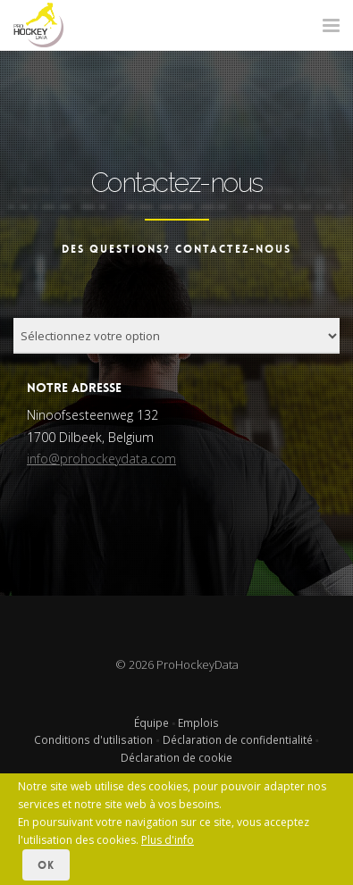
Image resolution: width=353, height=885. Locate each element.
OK (46, 865)
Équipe (151, 722)
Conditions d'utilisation (93, 739)
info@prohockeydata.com (101, 458)
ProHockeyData (197, 664)
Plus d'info (167, 839)
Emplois (198, 722)
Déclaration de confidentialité (238, 739)
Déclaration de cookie (176, 757)
